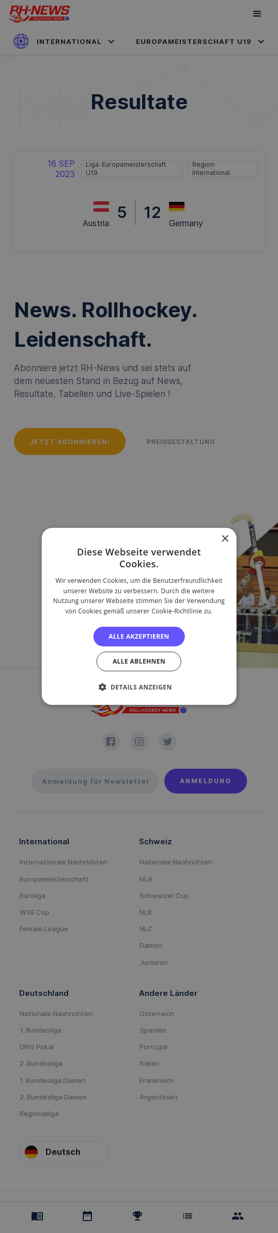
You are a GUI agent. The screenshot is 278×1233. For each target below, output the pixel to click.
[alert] (139, 616)
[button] (139, 687)
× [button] (224, 539)
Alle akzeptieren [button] (139, 636)
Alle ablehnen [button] (139, 661)
